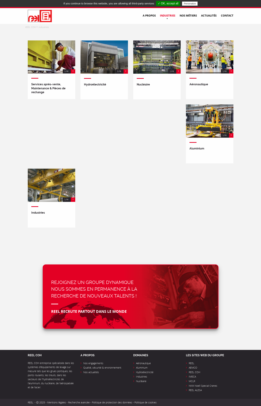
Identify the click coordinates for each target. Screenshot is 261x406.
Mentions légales (56, 402)
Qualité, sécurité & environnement (102, 367)
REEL (191, 363)
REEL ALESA (195, 390)
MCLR (192, 381)
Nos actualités (91, 372)
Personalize (190, 3)
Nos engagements (93, 363)
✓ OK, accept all (168, 3)
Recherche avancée (79, 402)
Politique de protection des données (112, 402)
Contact (227, 15)
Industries (167, 15)
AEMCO (193, 367)
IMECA (192, 376)
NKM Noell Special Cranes (203, 385)
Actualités (209, 15)
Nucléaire (141, 381)
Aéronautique (143, 363)
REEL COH (194, 372)
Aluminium (141, 367)
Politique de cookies (145, 402)
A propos (149, 15)
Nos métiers (188, 15)
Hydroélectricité (144, 372)
